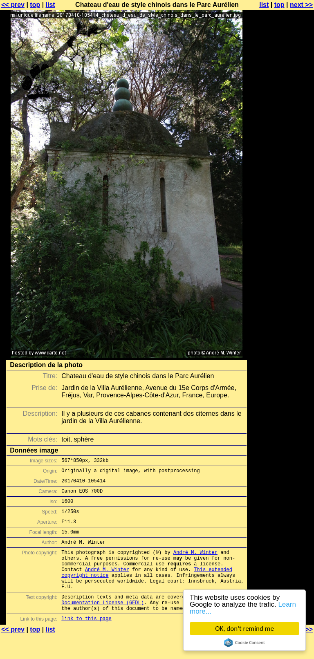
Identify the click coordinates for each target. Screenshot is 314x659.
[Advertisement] (281, 202)
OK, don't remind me (244, 628)
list (50, 4)
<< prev (13, 4)
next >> (301, 4)
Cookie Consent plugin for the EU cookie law (244, 642)
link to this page (86, 642)
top (35, 4)
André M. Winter (195, 564)
